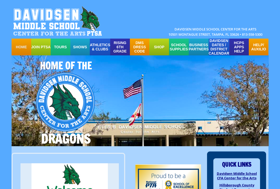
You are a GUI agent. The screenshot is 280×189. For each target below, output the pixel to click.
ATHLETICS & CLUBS (100, 47)
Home (21, 47)
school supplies (179, 47)
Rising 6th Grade (120, 47)
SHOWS (80, 47)
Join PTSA (41, 47)
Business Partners (199, 47)
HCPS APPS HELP (239, 47)
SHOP (159, 47)
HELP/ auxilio (258, 47)
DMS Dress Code (139, 47)
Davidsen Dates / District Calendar (219, 47)
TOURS (60, 47)
